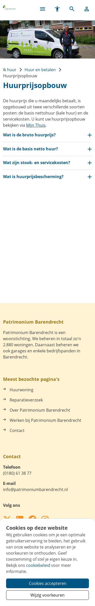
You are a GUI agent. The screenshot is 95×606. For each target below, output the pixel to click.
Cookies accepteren (47, 583)
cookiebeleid (38, 565)
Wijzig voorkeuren (47, 595)
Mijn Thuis (36, 125)
